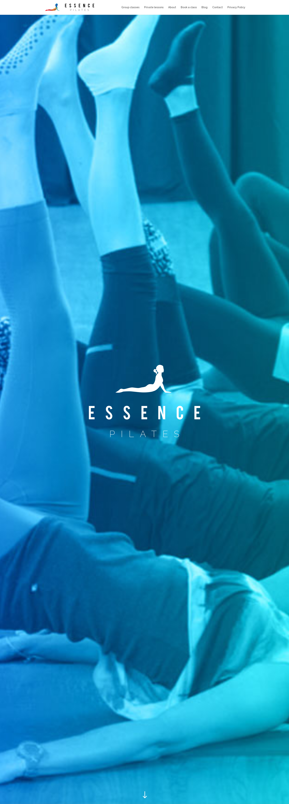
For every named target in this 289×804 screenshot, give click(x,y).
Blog (204, 7)
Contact (217, 7)
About (172, 7)
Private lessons (154, 7)
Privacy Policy (236, 7)
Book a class (189, 7)
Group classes (130, 7)
